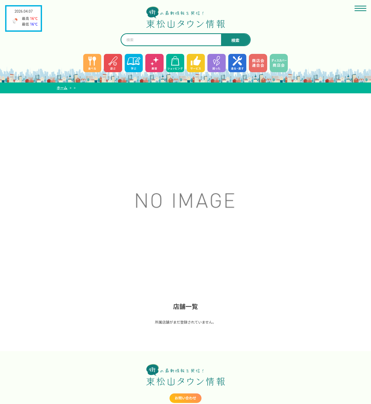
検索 (235, 40)
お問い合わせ (185, 398)
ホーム (62, 88)
